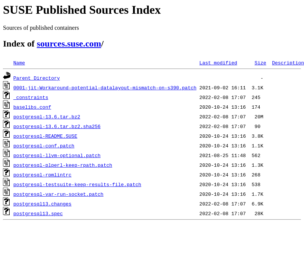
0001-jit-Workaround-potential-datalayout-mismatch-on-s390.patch (104, 87)
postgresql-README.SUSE (45, 136)
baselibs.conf (32, 106)
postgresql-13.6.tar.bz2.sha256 (57, 126)
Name (19, 62)
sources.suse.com (69, 43)
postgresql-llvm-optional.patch (57, 155)
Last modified (218, 62)
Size (260, 62)
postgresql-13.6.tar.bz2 (46, 116)
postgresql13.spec (38, 213)
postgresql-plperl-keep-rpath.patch (62, 165)
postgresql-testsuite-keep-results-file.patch (77, 184)
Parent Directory (36, 77)
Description (288, 62)
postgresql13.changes (42, 203)
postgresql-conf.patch (44, 145)
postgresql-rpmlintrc (42, 174)
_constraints (30, 97)
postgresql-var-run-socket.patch (58, 194)
